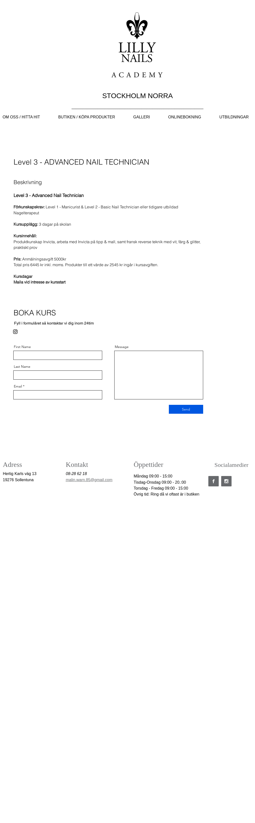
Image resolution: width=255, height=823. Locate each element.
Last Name (22, 366)
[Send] (186, 409)
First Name (22, 346)
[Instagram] (15, 332)
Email (18, 386)
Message (122, 346)
